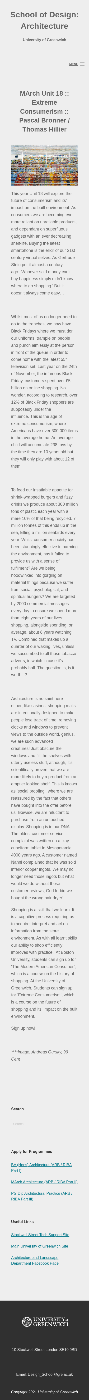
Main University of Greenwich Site (39, 1246)
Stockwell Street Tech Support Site (40, 1235)
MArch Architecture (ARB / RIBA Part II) (44, 1182)
